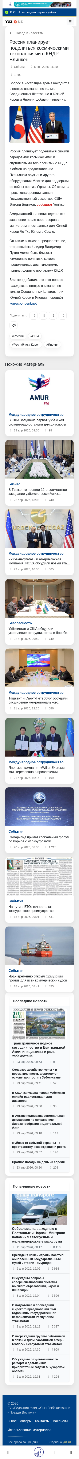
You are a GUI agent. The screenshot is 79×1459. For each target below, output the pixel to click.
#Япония (52, 344)
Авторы (26, 1421)
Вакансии (60, 1421)
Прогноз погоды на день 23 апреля (38, 1162)
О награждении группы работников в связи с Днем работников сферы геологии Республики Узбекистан (38, 1340)
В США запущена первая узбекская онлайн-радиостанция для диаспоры (38, 1096)
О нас (12, 1421)
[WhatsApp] (63, 316)
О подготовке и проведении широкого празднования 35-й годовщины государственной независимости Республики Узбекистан (34, 1313)
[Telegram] (33, 316)
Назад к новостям (26, 33)
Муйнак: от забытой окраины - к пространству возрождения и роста (39, 1144)
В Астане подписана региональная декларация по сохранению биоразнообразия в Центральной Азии (38, 1121)
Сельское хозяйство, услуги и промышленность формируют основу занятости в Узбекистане (36, 1073)
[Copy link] (13, 325)
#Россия (18, 336)
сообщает (44, 204)
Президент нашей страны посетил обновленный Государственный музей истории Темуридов (38, 1259)
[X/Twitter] (53, 316)
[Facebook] (43, 316)
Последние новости (30, 1001)
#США (35, 336)
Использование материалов (29, 1430)
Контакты (42, 1421)
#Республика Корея (25, 344)
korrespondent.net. (23, 303)
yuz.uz (67, 1442)
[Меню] (70, 21)
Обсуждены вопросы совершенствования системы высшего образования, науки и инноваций (35, 1284)
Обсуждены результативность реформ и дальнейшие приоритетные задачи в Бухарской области (38, 1365)
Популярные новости (32, 1186)
